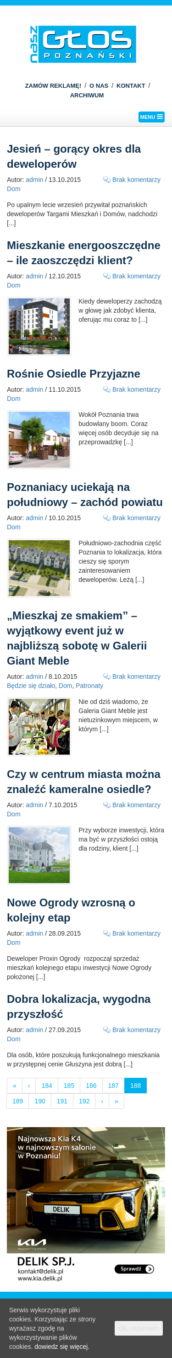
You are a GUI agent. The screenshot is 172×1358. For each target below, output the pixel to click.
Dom (14, 188)
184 (46, 1085)
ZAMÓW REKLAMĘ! (53, 85)
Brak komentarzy (136, 179)
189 (17, 1101)
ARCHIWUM (87, 95)
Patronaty (89, 685)
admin (34, 179)
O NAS (98, 85)
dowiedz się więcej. (61, 1346)
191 (62, 1101)
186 (91, 1085)
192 (84, 1101)
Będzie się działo (31, 685)
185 (69, 1085)
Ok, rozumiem (139, 1328)
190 (39, 1101)
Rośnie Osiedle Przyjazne (73, 373)
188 (135, 1085)
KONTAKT (131, 85)
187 (113, 1085)
